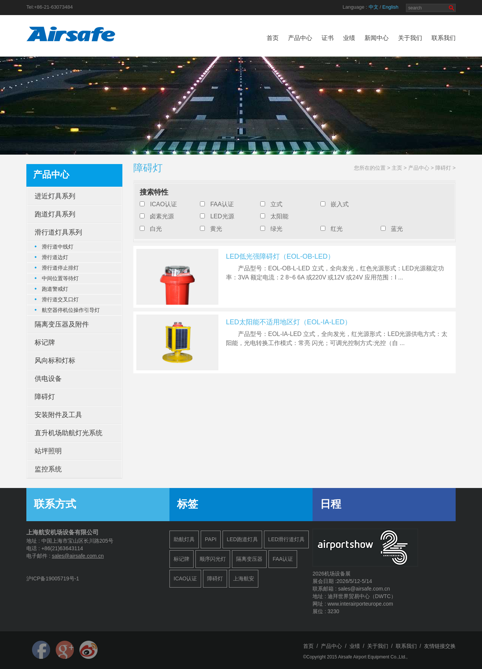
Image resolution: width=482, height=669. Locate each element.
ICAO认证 (163, 204)
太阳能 (279, 216)
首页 (273, 38)
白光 (156, 229)
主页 (397, 168)
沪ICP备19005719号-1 (52, 578)
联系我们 (444, 38)
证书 (328, 38)
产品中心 (300, 38)
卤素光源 (162, 216)
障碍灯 (443, 168)
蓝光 (397, 229)
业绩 (349, 38)
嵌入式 (340, 204)
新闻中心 (377, 38)
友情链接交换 (440, 646)
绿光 (276, 229)
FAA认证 (221, 204)
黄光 (216, 229)
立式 (276, 204)
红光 (337, 229)
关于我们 (410, 38)
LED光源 (222, 216)
